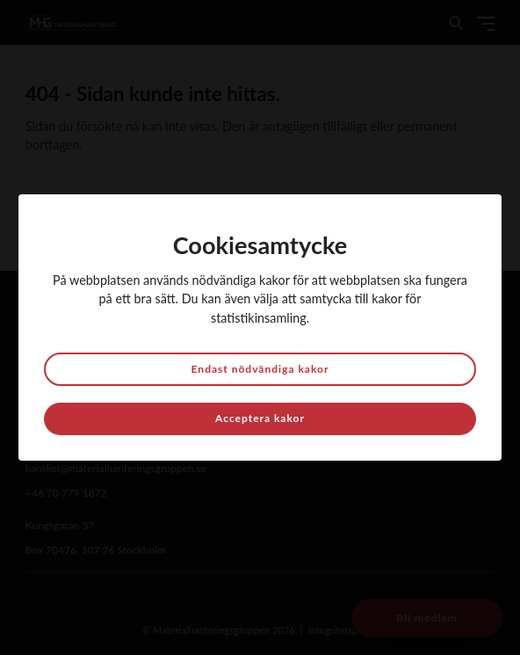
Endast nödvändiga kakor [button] (260, 368)
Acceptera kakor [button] (260, 418)
